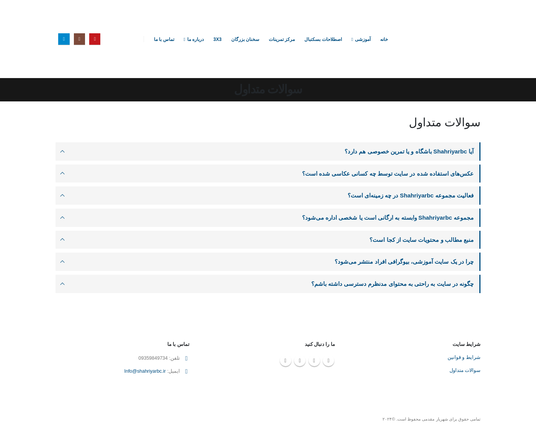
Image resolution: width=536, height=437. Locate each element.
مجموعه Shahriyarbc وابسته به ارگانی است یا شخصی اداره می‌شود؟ (388, 218)
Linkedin (300, 361)
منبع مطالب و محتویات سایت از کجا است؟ (421, 240)
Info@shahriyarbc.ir (145, 372)
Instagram (314, 361)
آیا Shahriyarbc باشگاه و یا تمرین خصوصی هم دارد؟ (409, 151)
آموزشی (363, 39)
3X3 (217, 39)
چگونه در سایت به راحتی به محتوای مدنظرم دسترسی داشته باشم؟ (392, 284)
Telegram (285, 361)
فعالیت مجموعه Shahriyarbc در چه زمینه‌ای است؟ (410, 195)
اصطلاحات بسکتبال (323, 39)
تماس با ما (164, 39)
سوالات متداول (465, 371)
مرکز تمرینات (282, 39)
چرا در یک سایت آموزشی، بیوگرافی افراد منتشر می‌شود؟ (404, 262)
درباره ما (195, 39)
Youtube (328, 361)
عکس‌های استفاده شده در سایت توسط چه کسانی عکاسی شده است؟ (388, 173)
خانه (384, 39)
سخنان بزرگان (245, 39)
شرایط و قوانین (464, 358)
